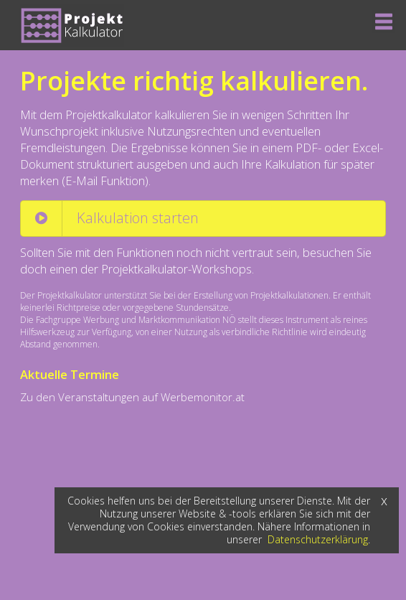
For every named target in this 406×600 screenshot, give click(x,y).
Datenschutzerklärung (318, 539)
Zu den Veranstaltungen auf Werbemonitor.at (132, 397)
